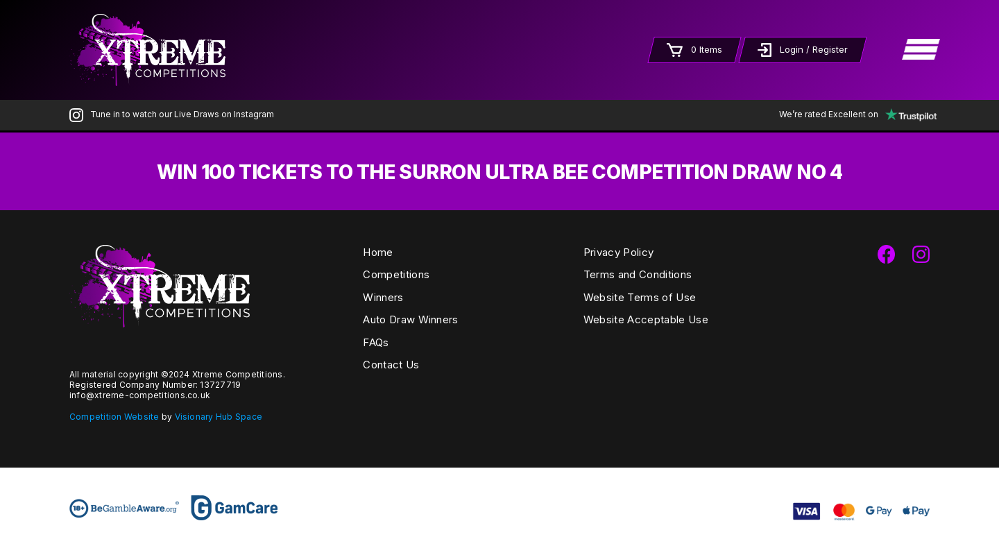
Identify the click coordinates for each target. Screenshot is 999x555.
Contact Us (391, 364)
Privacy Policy (618, 252)
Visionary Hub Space (219, 416)
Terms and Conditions (637, 274)
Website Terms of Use (639, 297)
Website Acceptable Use (645, 319)
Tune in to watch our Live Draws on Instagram (171, 114)
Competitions (396, 274)
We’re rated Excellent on (854, 114)
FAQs (375, 342)
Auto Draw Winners (410, 319)
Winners (383, 297)
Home (378, 252)
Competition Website (114, 416)
